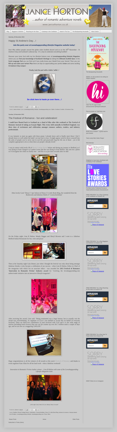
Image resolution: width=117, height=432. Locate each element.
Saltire (53, 109)
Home (44, 419)
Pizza (45, 414)
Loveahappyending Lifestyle (31, 109)
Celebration (32, 412)
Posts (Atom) (20, 422)
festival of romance (64, 412)
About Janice (95, 31)
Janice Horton (17, 109)
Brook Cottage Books (23, 412)
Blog (8, 31)
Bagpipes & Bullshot (17, 31)
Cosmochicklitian (40, 412)
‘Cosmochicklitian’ (55, 195)
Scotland (57, 109)
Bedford (15, 412)
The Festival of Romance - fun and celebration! (33, 118)
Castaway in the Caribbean (49, 31)
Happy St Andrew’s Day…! (22, 40)
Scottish (62, 109)
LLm (22, 109)
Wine (49, 414)
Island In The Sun (65, 31)
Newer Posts (12, 419)
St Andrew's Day (69, 109)
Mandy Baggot (41, 236)
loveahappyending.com (45, 109)
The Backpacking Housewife (80, 31)
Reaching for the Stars (32, 31)
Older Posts (76, 419)
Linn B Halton (29, 236)
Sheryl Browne (55, 236)
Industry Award (73, 412)
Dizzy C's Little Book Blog (51, 193)
